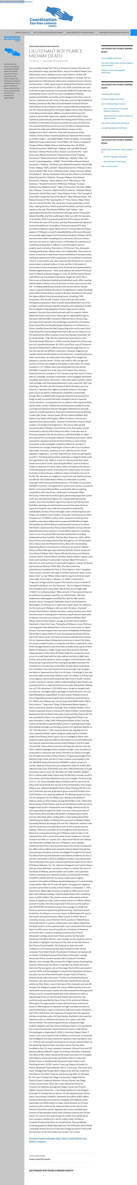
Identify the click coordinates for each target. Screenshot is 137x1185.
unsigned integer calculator (112, 99)
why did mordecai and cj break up (115, 123)
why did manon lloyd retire (115, 161)
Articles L (42, 1141)
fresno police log (23, 32)
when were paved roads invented (44, 46)
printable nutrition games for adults (114, 32)
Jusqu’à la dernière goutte (60, 1157)
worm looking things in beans (113, 104)
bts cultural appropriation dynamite (48, 32)
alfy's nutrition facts (109, 166)
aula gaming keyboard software (114, 128)
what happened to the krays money (80, 32)
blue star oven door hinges (56, 61)
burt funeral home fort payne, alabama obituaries (116, 109)
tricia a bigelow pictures (111, 58)
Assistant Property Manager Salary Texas (48, 1138)
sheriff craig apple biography (116, 156)
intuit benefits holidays (110, 94)
